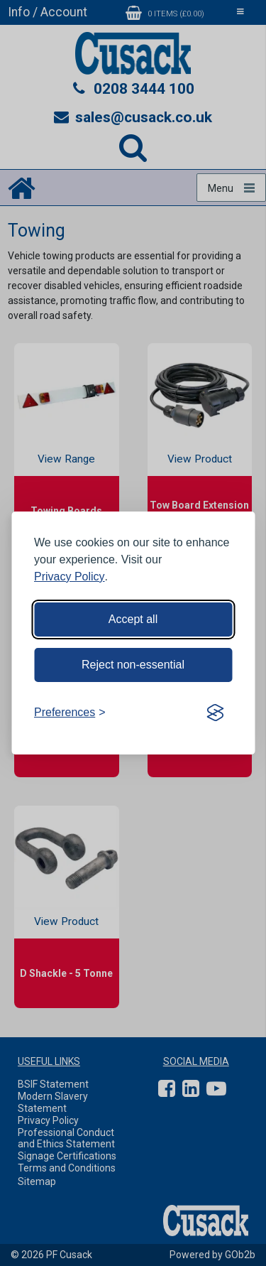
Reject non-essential (133, 665)
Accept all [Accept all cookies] (133, 619)
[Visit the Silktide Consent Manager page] (215, 713)
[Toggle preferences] (70, 712)
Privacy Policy (69, 576)
